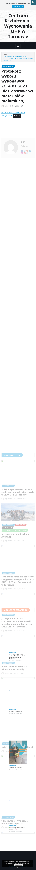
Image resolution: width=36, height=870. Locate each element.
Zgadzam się (18, 865)
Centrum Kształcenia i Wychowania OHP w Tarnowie (18, 25)
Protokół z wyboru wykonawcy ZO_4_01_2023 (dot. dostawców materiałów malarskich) (18, 61)
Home (5, 57)
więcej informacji (24, 863)
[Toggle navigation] (18, 46)
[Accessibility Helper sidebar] (33, 2)
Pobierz (17, 131)
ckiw (6, 121)
